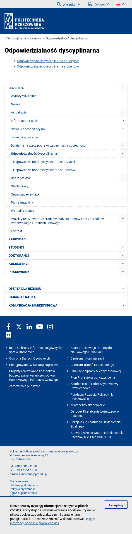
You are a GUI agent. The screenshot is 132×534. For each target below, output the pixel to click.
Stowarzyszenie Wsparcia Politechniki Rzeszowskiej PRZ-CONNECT (97, 434)
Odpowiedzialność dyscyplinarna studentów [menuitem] (44, 170)
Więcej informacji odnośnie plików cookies (52, 521)
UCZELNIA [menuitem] (16, 88)
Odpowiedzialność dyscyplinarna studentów (48, 66)
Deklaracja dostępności (25, 485)
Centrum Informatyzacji (87, 358)
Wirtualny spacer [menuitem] (22, 210)
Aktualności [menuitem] (19, 112)
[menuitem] (123, 87)
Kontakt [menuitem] (16, 231)
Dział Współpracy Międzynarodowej (96, 371)
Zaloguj (98, 4)
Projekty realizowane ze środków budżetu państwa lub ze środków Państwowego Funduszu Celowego (34, 375)
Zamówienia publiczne (24, 386)
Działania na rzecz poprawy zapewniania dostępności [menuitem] (48, 145)
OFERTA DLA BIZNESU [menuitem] (68, 288)
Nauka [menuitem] (15, 104)
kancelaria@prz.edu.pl (33, 474)
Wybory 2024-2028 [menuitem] (24, 96)
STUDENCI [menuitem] (16, 247)
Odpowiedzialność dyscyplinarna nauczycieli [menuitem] (44, 161)
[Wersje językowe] (120, 4)
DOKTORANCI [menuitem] (19, 255)
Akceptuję (115, 505)
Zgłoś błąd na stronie (23, 493)
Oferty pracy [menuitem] (19, 186)
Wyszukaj (68, 4)
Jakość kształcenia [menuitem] (24, 137)
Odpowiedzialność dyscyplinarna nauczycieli (48, 61)
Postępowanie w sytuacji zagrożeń (33, 364)
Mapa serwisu (19, 481)
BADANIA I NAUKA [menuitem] (68, 296)
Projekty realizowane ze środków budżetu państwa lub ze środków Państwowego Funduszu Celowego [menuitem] (57, 221)
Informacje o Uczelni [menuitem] (69, 120)
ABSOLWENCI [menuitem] (19, 264)
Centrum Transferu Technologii (92, 364)
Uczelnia (35, 38)
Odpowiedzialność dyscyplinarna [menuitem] (34, 153)
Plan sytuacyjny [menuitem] (22, 202)
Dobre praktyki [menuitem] (21, 178)
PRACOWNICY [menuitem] (19, 272)
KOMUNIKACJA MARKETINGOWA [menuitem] (68, 305)
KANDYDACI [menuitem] (17, 239)
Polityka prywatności (23, 489)
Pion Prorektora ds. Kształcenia (93, 377)
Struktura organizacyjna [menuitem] (69, 129)
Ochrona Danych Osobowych (29, 358)
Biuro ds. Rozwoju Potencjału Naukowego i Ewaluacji (91, 350)
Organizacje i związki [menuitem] (25, 194)
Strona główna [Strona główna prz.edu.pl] (16, 38)
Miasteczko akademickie (88, 405)
